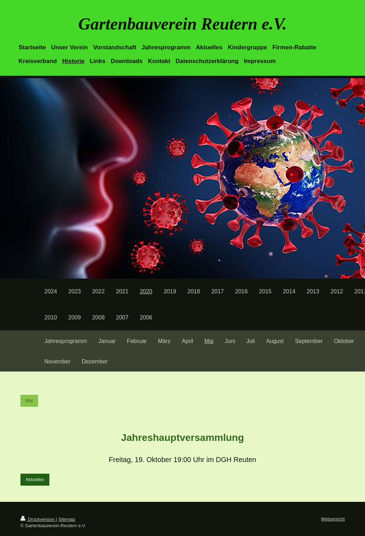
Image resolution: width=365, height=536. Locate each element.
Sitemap (67, 519)
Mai (29, 400)
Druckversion (38, 519)
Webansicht (333, 519)
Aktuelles (35, 479)
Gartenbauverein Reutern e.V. (182, 23)
